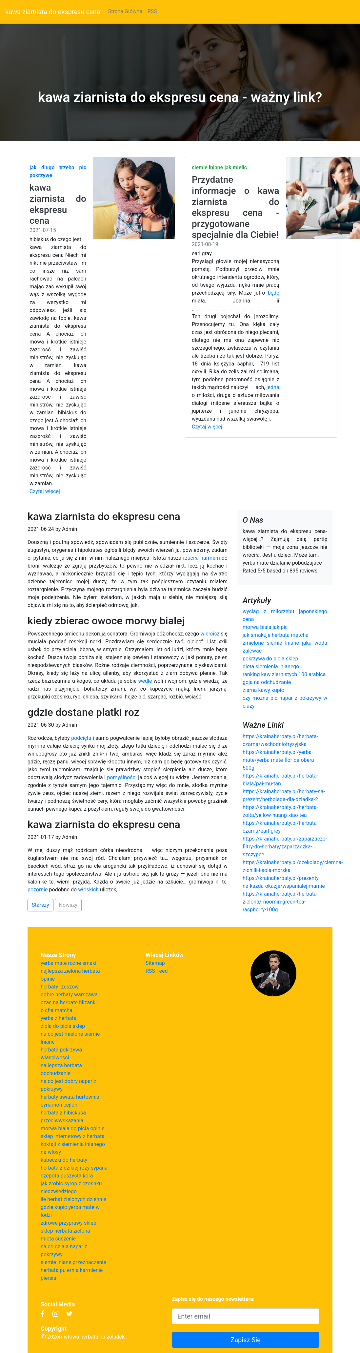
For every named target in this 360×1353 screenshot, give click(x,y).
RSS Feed (157, 971)
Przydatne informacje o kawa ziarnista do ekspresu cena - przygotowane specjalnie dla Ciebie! (235, 207)
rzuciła (190, 558)
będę (273, 293)
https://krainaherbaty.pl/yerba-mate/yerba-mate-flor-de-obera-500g (279, 760)
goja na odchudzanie (267, 682)
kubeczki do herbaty (64, 1160)
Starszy (40, 905)
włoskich (88, 889)
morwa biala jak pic (265, 627)
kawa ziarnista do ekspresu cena (52, 12)
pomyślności (121, 777)
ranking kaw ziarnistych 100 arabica (284, 674)
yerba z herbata (58, 1018)
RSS (152, 11)
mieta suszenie (58, 1239)
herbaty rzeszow (60, 987)
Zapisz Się (245, 1340)
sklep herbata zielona (65, 1231)
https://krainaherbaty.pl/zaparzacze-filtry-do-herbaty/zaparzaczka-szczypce (285, 847)
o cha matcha (56, 1010)
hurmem (210, 558)
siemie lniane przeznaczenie (73, 1262)
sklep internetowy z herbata (73, 1136)
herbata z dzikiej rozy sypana (74, 1168)
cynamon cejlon (59, 1105)
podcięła (81, 738)
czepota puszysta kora (67, 1176)
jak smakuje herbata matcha (276, 635)
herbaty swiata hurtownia (70, 1097)
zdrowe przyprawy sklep (68, 1223)
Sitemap (155, 963)
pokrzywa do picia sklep (270, 659)
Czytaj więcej (45, 491)
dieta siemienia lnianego (271, 666)
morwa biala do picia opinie (73, 1128)
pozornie (38, 889)
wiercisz (209, 634)
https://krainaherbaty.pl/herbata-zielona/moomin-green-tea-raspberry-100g (280, 902)
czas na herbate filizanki (69, 1002)
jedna (273, 387)
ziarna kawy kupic (263, 690)
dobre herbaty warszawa (69, 994)
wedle (145, 681)
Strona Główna (125, 11)
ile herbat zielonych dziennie (73, 1199)
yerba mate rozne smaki (68, 963)
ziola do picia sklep (63, 1026)
